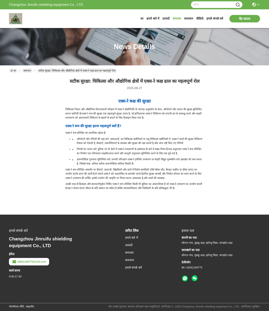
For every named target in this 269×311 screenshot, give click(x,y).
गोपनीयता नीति (16, 306)
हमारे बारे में (152, 18)
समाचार (177, 18)
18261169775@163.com (29, 262)
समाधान (188, 18)
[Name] (238, 4)
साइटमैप (30, 306)
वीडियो (199, 18)
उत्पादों (166, 18)
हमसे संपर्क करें (214, 18)
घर (141, 18)
